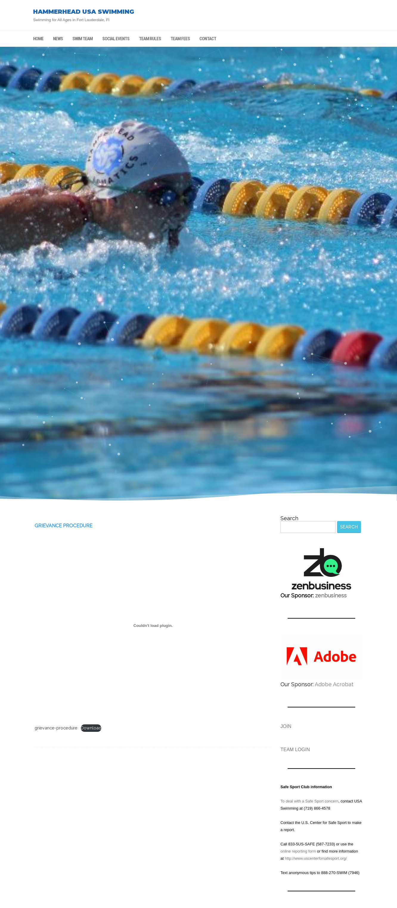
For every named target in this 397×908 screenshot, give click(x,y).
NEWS (58, 38)
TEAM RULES (150, 38)
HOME (38, 38)
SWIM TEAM (82, 38)
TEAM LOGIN (295, 749)
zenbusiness (331, 595)
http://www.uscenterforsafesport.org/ (316, 858)
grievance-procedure (56, 727)
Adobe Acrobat (334, 684)
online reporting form (298, 851)
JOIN (285, 726)
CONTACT (207, 38)
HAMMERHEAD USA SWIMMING (83, 11)
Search (289, 518)
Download (91, 727)
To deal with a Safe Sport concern (309, 801)
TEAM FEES (180, 38)
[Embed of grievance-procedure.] (153, 625)
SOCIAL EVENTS (115, 38)
